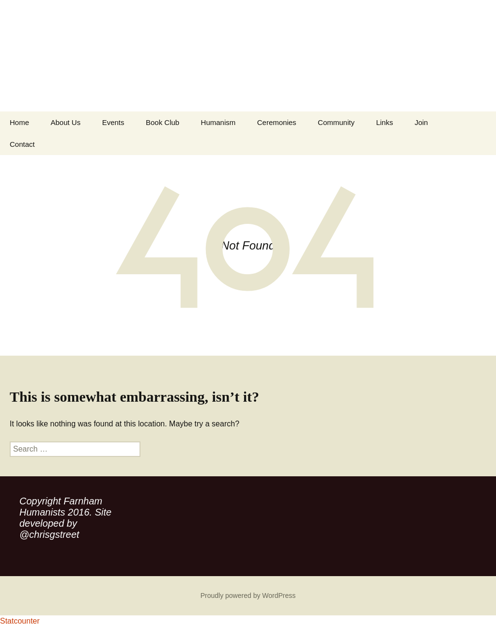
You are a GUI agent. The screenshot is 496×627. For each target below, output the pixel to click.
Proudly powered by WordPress (248, 595)
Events (113, 122)
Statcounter (20, 621)
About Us (65, 122)
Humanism (218, 122)
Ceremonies (276, 122)
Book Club (162, 122)
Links (384, 122)
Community (336, 122)
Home (19, 122)
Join (421, 122)
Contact (22, 144)
